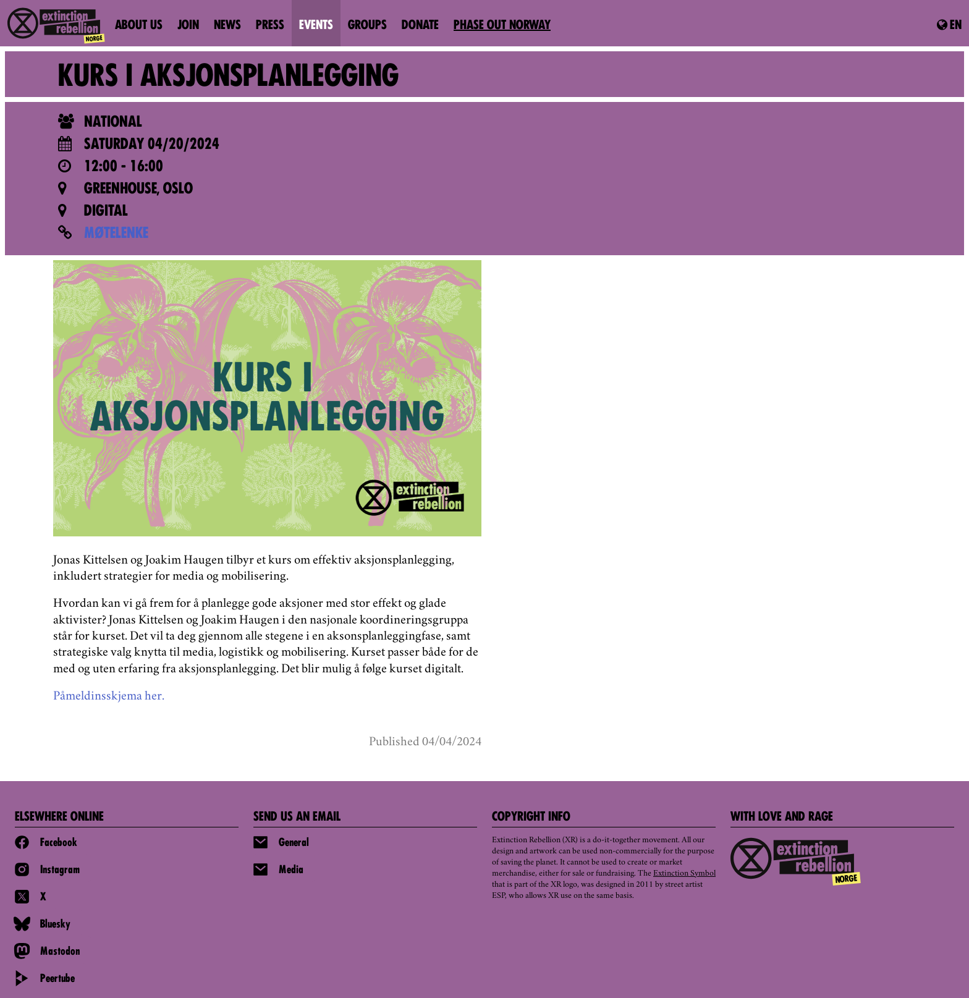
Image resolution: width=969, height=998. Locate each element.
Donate (420, 26)
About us (139, 26)
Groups (367, 26)
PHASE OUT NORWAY (502, 26)
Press (270, 26)
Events (316, 26)
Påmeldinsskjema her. (108, 697)
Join (188, 26)
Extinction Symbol (684, 873)
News (227, 26)
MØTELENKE (116, 234)
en (949, 25)
